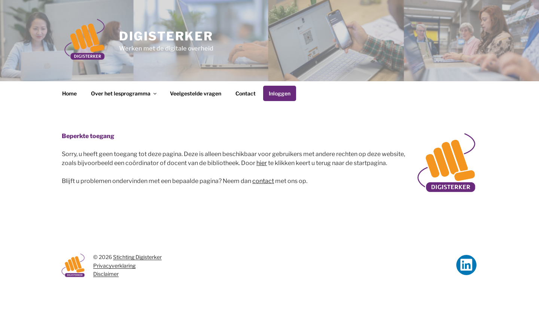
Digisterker (166, 36)
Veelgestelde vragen (195, 93)
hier (261, 163)
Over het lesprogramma (124, 93)
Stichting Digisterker (137, 257)
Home (69, 93)
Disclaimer (106, 274)
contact (263, 181)
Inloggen (279, 93)
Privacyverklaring (114, 265)
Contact (245, 93)
